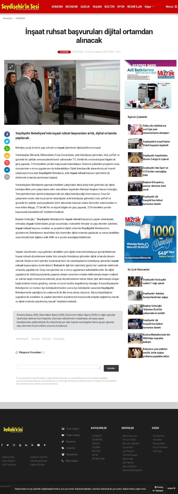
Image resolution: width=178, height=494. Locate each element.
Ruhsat (58, 265)
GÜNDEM (57, 6)
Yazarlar (68, 441)
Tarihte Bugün (130, 455)
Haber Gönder (37, 464)
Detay (159, 487)
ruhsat (82, 173)
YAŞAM (97, 6)
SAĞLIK (85, 6)
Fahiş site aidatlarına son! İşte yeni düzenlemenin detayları (156, 129)
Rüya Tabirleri (160, 447)
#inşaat (35, 338)
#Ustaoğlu (58, 338)
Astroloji (157, 451)
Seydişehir (45, 173)
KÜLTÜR (109, 6)
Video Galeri (71, 435)
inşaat (61, 147)
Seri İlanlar (128, 462)
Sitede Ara (158, 435)
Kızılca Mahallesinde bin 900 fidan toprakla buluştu (156, 338)
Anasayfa (8, 18)
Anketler (157, 439)
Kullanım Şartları (39, 457)
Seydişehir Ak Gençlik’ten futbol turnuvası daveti (153, 200)
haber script (6, 489)
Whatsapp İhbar (38, 460)
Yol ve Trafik (129, 439)
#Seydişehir (22, 338)
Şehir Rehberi (130, 466)
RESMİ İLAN (134, 6)
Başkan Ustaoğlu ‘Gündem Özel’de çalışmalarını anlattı (154, 309)
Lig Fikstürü (129, 451)
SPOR (120, 6)
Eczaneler (128, 447)
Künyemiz (70, 454)
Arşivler (68, 448)
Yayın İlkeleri (8, 460)
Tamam (157, 490)
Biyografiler (159, 443)
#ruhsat (46, 338)
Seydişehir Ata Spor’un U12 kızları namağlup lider (155, 171)
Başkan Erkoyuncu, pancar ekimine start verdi (154, 186)
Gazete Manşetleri (132, 470)
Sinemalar (128, 458)
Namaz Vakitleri (131, 443)
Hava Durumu (130, 435)
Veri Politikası (9, 464)
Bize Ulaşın (70, 460)
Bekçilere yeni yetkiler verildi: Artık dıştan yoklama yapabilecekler (156, 353)
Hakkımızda (8, 457)
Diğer (148, 6)
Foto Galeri (70, 428)
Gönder (111, 368)
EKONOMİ (72, 6)
